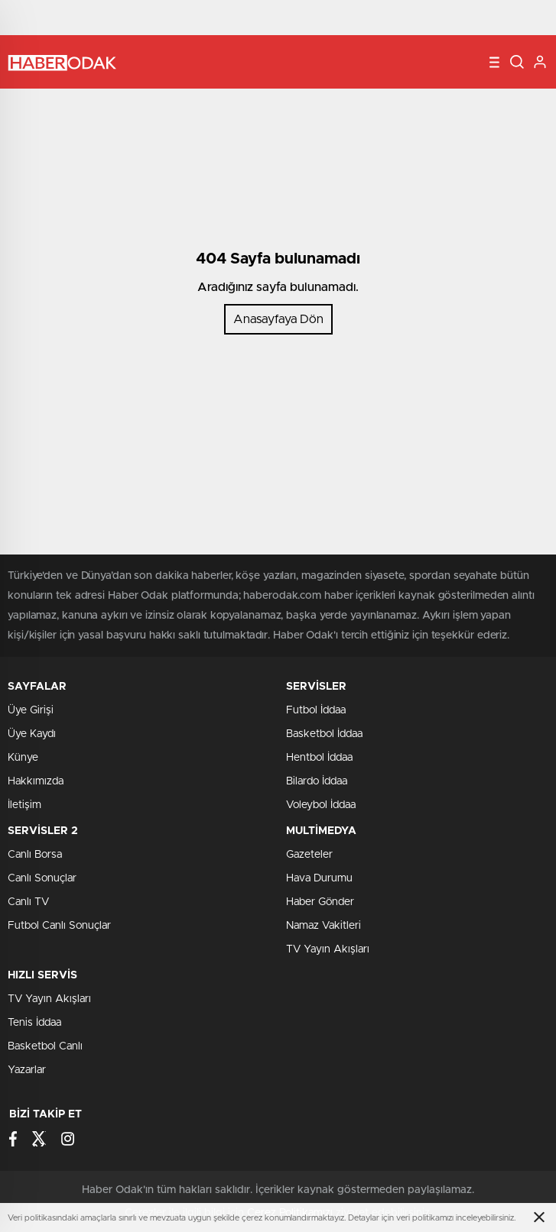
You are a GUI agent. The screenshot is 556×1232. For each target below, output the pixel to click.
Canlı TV (28, 902)
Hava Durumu (319, 878)
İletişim (24, 805)
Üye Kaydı (32, 734)
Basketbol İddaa (324, 734)
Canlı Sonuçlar (42, 878)
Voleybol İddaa (321, 805)
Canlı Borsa (35, 854)
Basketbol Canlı (45, 1046)
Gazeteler (309, 854)
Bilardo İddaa (316, 781)
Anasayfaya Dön (278, 319)
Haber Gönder (320, 902)
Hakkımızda (35, 781)
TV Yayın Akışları (327, 949)
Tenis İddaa (34, 1022)
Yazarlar (27, 1070)
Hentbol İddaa (319, 757)
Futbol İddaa (316, 710)
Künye (23, 757)
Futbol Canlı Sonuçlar (59, 925)
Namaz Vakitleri (323, 925)
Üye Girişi (31, 710)
